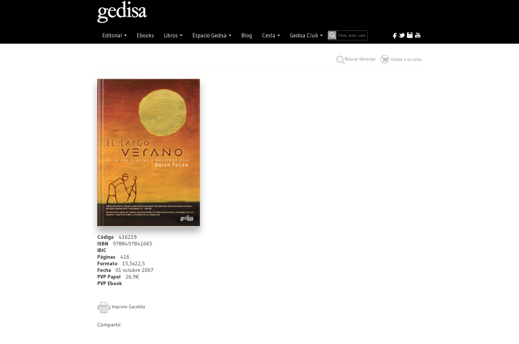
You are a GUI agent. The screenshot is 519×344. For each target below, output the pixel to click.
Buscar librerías (356, 59)
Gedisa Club (306, 35)
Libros (173, 35)
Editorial (114, 35)
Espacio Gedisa (211, 35)
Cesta (271, 35)
